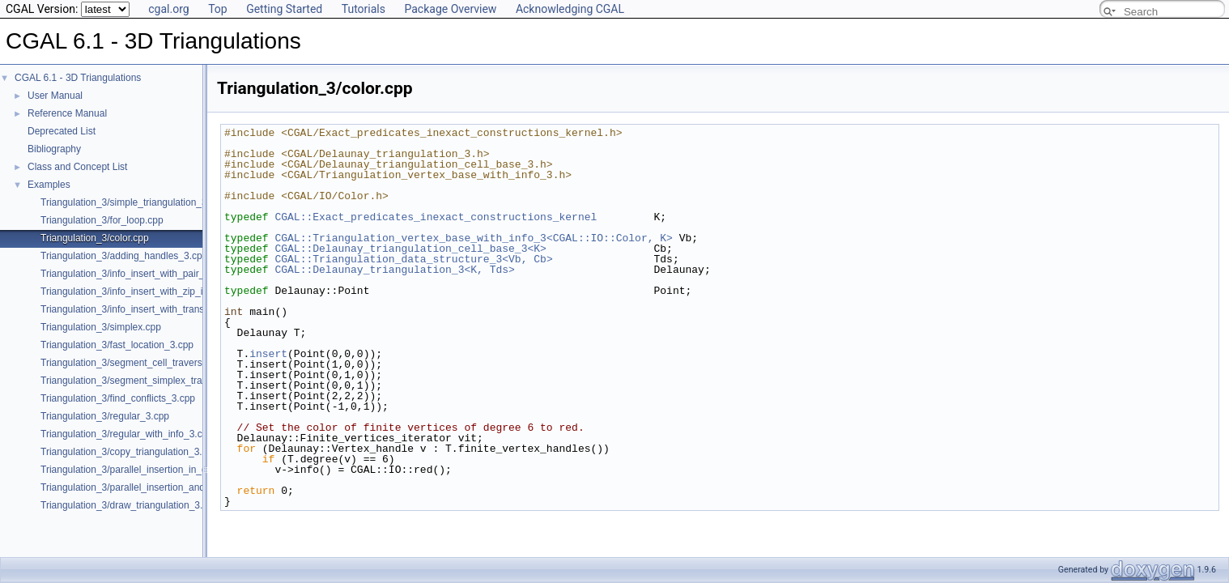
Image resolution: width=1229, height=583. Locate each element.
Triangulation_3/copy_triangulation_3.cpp (129, 451)
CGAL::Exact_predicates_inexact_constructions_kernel (435, 217)
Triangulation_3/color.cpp (94, 238)
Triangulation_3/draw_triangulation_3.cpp (129, 505)
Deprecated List (62, 131)
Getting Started (284, 8)
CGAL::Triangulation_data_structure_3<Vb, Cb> (413, 259)
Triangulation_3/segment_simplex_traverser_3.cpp (149, 380)
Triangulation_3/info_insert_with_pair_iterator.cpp (146, 273)
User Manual (55, 95)
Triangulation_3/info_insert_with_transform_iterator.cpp (158, 309)
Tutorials (363, 8)
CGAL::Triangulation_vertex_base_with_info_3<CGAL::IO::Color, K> (473, 238)
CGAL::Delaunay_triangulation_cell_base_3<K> (410, 248)
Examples (49, 184)
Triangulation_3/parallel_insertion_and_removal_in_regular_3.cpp (181, 487)
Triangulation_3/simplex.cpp (100, 327)
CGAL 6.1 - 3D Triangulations (78, 77)
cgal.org (168, 8)
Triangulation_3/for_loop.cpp (102, 220)
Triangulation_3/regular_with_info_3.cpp (126, 434)
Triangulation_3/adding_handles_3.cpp (123, 256)
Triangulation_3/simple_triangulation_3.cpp (132, 202)
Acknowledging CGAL (570, 8)
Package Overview (450, 8)
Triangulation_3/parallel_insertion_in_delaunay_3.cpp (155, 469)
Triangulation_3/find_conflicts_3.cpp (117, 398)
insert (268, 354)
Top (218, 8)
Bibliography (54, 149)
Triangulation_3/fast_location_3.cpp (116, 345)
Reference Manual (67, 113)
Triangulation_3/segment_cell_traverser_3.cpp (140, 362)
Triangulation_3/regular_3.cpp (104, 416)
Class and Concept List (77, 166)
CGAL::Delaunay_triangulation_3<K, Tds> (394, 269)
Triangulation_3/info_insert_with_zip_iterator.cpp (144, 291)
